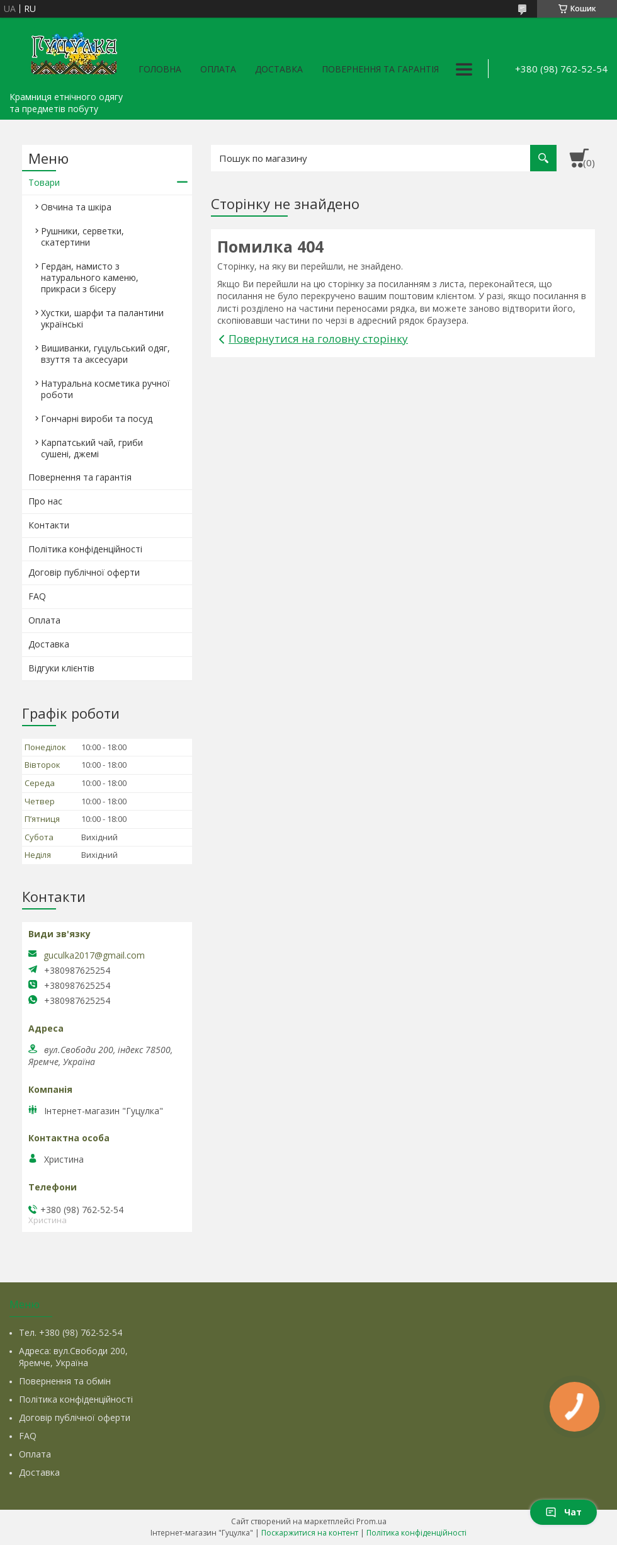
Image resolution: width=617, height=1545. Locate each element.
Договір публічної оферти (84, 572)
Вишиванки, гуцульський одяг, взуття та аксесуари (105, 353)
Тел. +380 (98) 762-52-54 (70, 1332)
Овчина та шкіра (76, 207)
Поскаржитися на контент (309, 1532)
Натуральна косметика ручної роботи (105, 389)
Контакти (48, 525)
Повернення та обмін (65, 1381)
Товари (44, 182)
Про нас (45, 501)
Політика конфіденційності (85, 549)
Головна (160, 69)
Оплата (218, 69)
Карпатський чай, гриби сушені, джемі (92, 448)
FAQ (37, 596)
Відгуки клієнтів (61, 668)
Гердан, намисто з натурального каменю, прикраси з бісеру (90, 277)
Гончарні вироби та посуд (96, 419)
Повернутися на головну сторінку (318, 338)
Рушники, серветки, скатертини (82, 236)
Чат (563, 1512)
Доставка (279, 69)
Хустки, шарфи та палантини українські (102, 318)
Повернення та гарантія (380, 69)
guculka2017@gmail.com (94, 955)
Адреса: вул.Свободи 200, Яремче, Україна (73, 1357)
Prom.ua (371, 1521)
